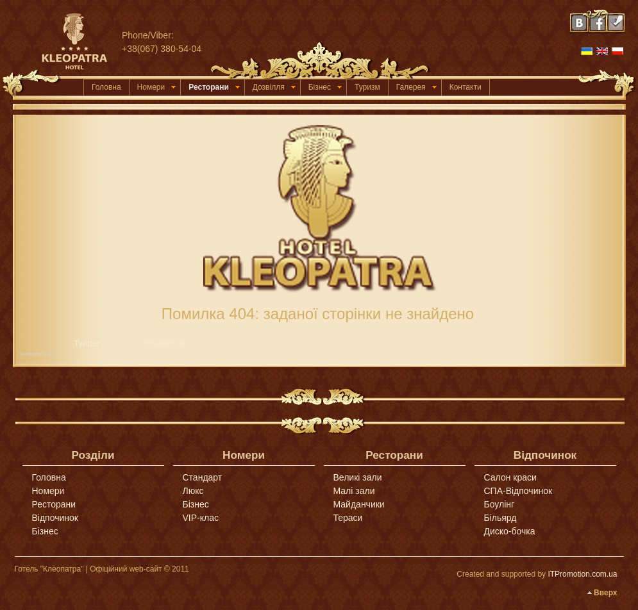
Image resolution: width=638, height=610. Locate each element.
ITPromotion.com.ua (582, 574)
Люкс (193, 491)
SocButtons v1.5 (37, 354)
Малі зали (354, 491)
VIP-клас (201, 518)
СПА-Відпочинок (518, 491)
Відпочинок (55, 518)
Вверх (605, 592)
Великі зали (357, 477)
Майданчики (359, 504)
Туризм (367, 87)
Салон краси (510, 477)
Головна (106, 87)
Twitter (87, 343)
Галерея (416, 87)
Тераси (348, 518)
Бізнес (325, 87)
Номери (156, 87)
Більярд (500, 518)
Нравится (164, 343)
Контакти (465, 87)
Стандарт (202, 477)
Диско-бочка (509, 531)
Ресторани (214, 87)
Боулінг (499, 504)
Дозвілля (274, 87)
